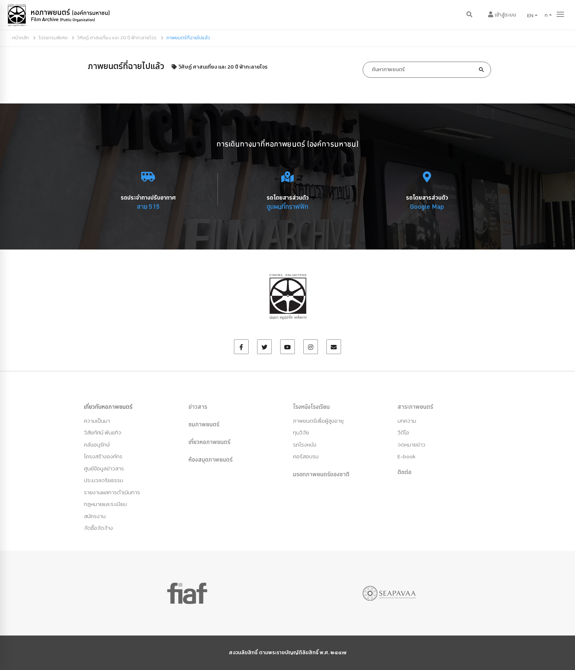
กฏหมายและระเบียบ (105, 504)
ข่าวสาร (197, 406)
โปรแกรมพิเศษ (53, 37)
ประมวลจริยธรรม (103, 480)
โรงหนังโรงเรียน (311, 406)
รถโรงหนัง (304, 444)
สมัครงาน (95, 516)
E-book (406, 456)
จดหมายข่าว (411, 444)
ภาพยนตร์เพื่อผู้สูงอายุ (318, 420)
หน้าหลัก (20, 37)
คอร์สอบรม (306, 456)
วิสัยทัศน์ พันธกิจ (102, 432)
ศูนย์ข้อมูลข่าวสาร (104, 468)
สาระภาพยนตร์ (415, 406)
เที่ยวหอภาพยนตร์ (209, 441)
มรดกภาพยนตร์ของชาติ (321, 474)
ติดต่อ (404, 471)
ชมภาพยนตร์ (203, 424)
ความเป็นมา (97, 420)
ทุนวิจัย (301, 432)
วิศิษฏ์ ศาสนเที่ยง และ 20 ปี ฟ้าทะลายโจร (117, 37)
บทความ (407, 420)
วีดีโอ (403, 432)
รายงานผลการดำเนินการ (112, 492)
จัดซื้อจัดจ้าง (98, 528)
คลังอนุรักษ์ (97, 444)
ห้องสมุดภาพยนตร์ (210, 459)
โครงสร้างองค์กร (103, 456)
